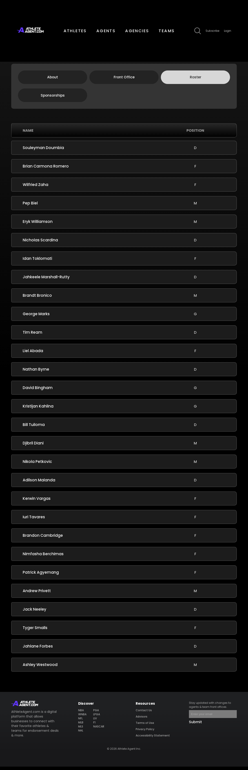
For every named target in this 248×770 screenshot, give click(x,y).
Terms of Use (145, 726)
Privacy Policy (145, 732)
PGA (96, 714)
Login (227, 31)
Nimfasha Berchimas (43, 557)
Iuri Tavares (34, 520)
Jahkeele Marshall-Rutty (46, 280)
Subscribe (212, 31)
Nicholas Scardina (40, 243)
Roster (196, 79)
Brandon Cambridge (43, 538)
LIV (95, 722)
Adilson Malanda (39, 483)
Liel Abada (33, 354)
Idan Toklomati (37, 262)
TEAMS (167, 31)
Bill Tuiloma (34, 428)
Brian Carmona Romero (46, 169)
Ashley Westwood (40, 668)
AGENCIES (137, 31)
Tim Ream (32, 335)
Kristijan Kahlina (38, 409)
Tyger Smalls (35, 631)
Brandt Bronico (37, 298)
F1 (94, 726)
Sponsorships (52, 98)
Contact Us (144, 714)
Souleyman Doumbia (43, 151)
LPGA (96, 718)
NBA (81, 714)
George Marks (36, 317)
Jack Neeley (34, 612)
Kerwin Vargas (37, 502)
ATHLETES (75, 31)
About (52, 79)
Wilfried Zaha (35, 188)
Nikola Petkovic (37, 465)
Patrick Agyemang (41, 575)
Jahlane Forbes (38, 649)
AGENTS (105, 31)
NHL (80, 734)
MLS (80, 730)
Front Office (124, 79)
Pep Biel (30, 206)
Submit (195, 725)
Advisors (142, 720)
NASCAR (98, 730)
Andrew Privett (37, 594)
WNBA (82, 718)
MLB (81, 726)
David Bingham (38, 391)
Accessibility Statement (153, 739)
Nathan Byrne (36, 372)
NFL (80, 722)
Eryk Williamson (38, 225)
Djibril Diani (33, 446)
